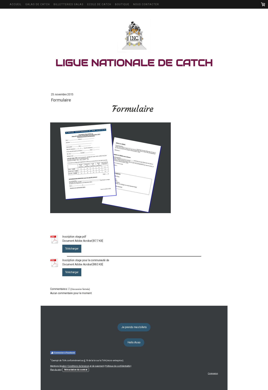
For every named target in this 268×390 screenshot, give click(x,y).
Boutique (122, 4)
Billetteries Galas (69, 4)
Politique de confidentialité (117, 366)
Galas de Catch (37, 4)
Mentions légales (58, 366)
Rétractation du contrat (75, 369)
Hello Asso (134, 342)
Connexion (213, 373)
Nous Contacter (146, 4)
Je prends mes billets (134, 327)
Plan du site (55, 369)
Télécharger (72, 248)
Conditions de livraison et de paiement (86, 366)
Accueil (16, 4)
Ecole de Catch (99, 4)
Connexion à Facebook (63, 352)
